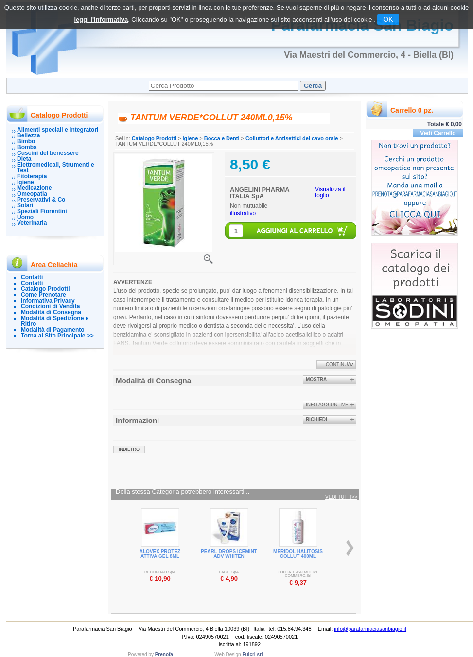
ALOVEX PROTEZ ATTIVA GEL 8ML (160, 554)
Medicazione (34, 188)
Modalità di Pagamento (53, 329)
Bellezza (28, 135)
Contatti (32, 277)
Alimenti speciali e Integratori (57, 129)
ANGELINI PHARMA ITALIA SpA (259, 193)
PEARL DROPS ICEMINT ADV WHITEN (229, 554)
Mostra (316, 379)
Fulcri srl (252, 654)
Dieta (24, 158)
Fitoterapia (32, 176)
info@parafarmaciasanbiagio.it (370, 629)
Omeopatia (32, 193)
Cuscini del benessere (48, 153)
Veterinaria (32, 222)
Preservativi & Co (41, 199)
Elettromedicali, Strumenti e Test (55, 167)
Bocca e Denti (222, 138)
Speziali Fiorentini (42, 211)
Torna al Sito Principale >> (57, 335)
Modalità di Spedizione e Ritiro (54, 321)
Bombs (27, 147)
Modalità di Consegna (51, 312)
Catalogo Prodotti (45, 289)
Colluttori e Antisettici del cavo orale (291, 138)
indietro (129, 449)
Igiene (25, 182)
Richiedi (316, 419)
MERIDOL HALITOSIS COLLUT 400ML (298, 554)
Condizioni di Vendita (50, 306)
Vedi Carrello (437, 133)
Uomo (25, 217)
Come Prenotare (43, 294)
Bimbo (26, 141)
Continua (338, 364)
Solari (25, 205)
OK (388, 19)
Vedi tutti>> (341, 497)
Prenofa (164, 654)
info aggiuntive (327, 404)
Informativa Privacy (48, 300)
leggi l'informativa (101, 19)
